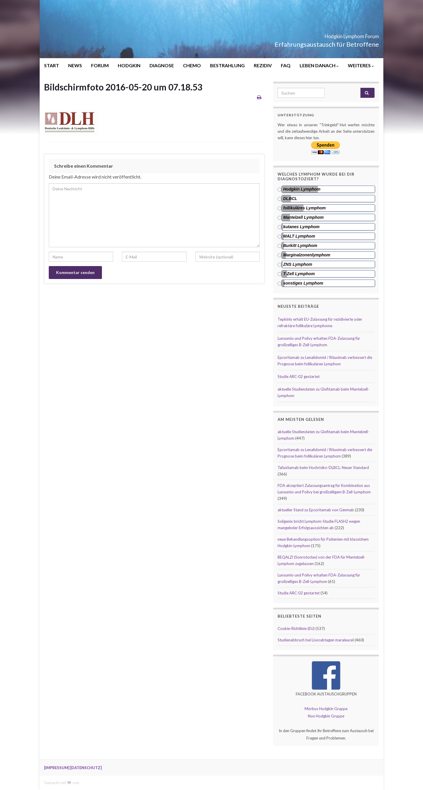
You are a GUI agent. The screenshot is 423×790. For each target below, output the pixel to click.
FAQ (286, 65)
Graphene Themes (96, 782)
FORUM (100, 65)
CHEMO (192, 65)
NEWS (75, 65)
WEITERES (361, 65)
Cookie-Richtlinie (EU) (296, 628)
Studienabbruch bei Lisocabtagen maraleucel (316, 640)
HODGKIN (129, 65)
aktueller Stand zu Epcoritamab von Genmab (316, 509)
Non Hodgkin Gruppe (326, 716)
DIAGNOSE (162, 65)
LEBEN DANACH (319, 65)
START (51, 65)
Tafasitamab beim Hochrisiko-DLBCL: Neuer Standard (323, 467)
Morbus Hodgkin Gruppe (326, 708)
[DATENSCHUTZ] (86, 767)
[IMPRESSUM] (56, 767)
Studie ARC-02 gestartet (299, 376)
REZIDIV (263, 65)
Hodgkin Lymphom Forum (330, 34)
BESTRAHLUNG (227, 65)
